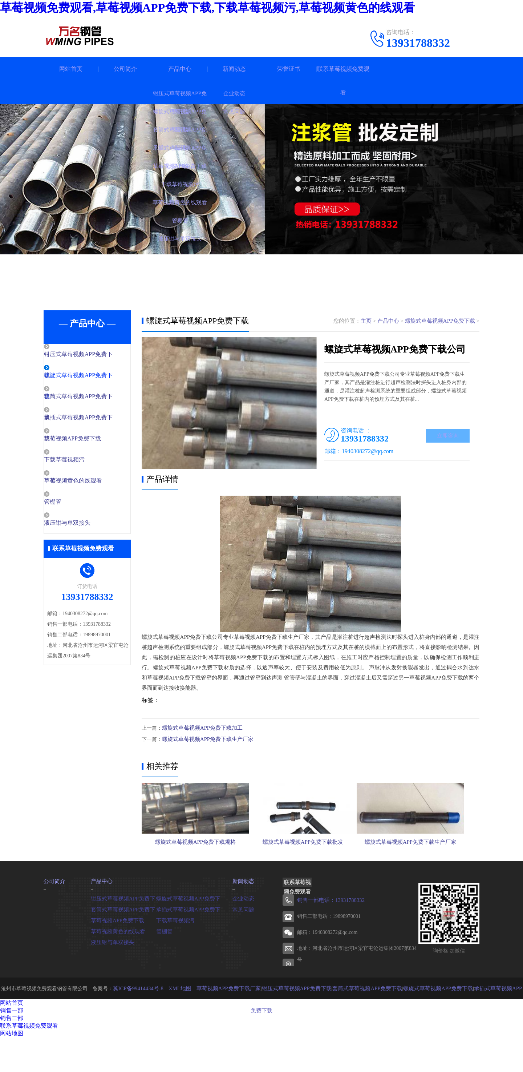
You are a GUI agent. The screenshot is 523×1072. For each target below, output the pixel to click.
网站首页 (70, 69)
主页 (366, 321)
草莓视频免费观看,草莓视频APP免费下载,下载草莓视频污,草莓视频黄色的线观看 (207, 7)
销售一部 (11, 1045)
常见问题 (242, 943)
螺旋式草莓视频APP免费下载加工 (200, 727)
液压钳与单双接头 (82, 526)
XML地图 (178, 1022)
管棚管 (69, 505)
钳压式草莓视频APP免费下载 (123, 932)
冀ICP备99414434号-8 (139, 1022)
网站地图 (11, 1068)
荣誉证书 (288, 69)
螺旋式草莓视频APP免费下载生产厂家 (205, 738)
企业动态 (242, 932)
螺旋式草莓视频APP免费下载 (440, 321)
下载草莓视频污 (80, 462)
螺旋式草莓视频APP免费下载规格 (195, 871)
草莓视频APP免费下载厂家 (224, 1022)
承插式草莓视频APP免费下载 (189, 943)
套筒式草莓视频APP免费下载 (123, 943)
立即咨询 (448, 436)
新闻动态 (234, 69)
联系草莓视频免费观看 (343, 81)
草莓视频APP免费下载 (87, 440)
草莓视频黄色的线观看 (88, 483)
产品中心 (179, 69)
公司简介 (125, 69)
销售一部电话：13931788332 (329, 935)
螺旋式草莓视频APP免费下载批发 (310, 871)
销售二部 (11, 1052)
